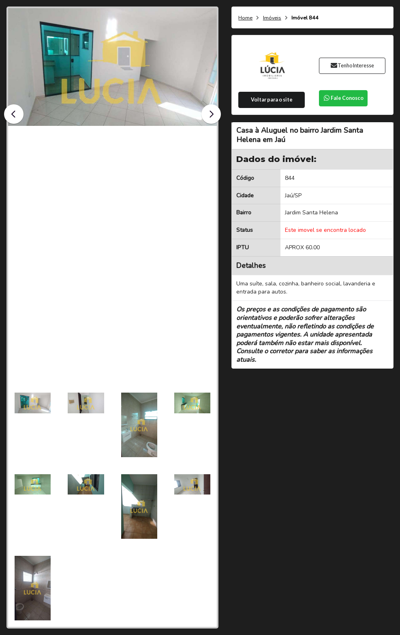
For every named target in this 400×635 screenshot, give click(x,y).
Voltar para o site (272, 100)
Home (245, 18)
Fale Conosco (343, 98)
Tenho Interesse (352, 66)
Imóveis (272, 18)
